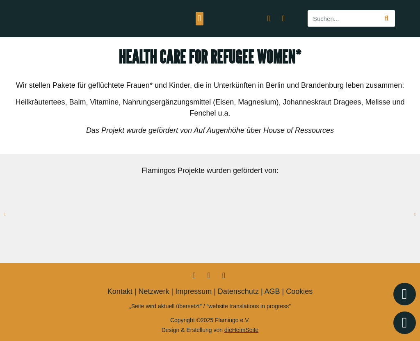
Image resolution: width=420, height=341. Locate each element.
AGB (272, 291)
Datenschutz (238, 291)
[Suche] (387, 18)
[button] (199, 18)
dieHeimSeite (241, 330)
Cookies (299, 291)
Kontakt (119, 291)
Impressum (193, 291)
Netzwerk (153, 291)
